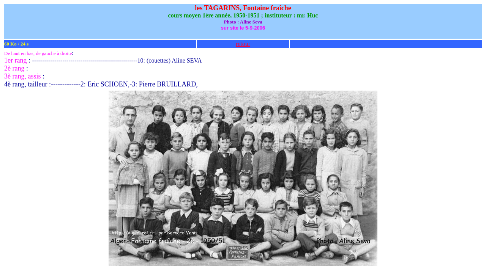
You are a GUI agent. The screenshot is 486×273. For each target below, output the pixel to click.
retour (243, 44)
